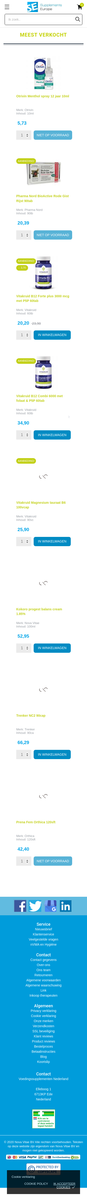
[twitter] (35, 905)
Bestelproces (43, 1046)
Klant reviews (43, 1036)
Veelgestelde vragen (43, 939)
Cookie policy (36, 1183)
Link (44, 990)
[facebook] (19, 905)
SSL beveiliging (43, 1031)
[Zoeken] (77, 19)
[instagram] (50, 905)
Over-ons (43, 965)
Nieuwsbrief (43, 929)
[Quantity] (23, 135)
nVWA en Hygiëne (43, 944)
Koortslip (43, 1062)
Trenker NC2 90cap (30, 715)
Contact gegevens (43, 960)
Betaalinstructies (43, 1051)
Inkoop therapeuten (43, 995)
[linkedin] (65, 905)
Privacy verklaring (43, 1011)
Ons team (43, 970)
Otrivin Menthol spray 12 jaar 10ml (42, 96)
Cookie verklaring (43, 1016)
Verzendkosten (43, 1026)
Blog (43, 1056)
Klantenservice (43, 934)
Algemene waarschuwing (44, 985)
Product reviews (43, 1041)
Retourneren (44, 975)
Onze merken (43, 1021)
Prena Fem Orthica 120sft (35, 822)
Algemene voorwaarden (43, 980)
